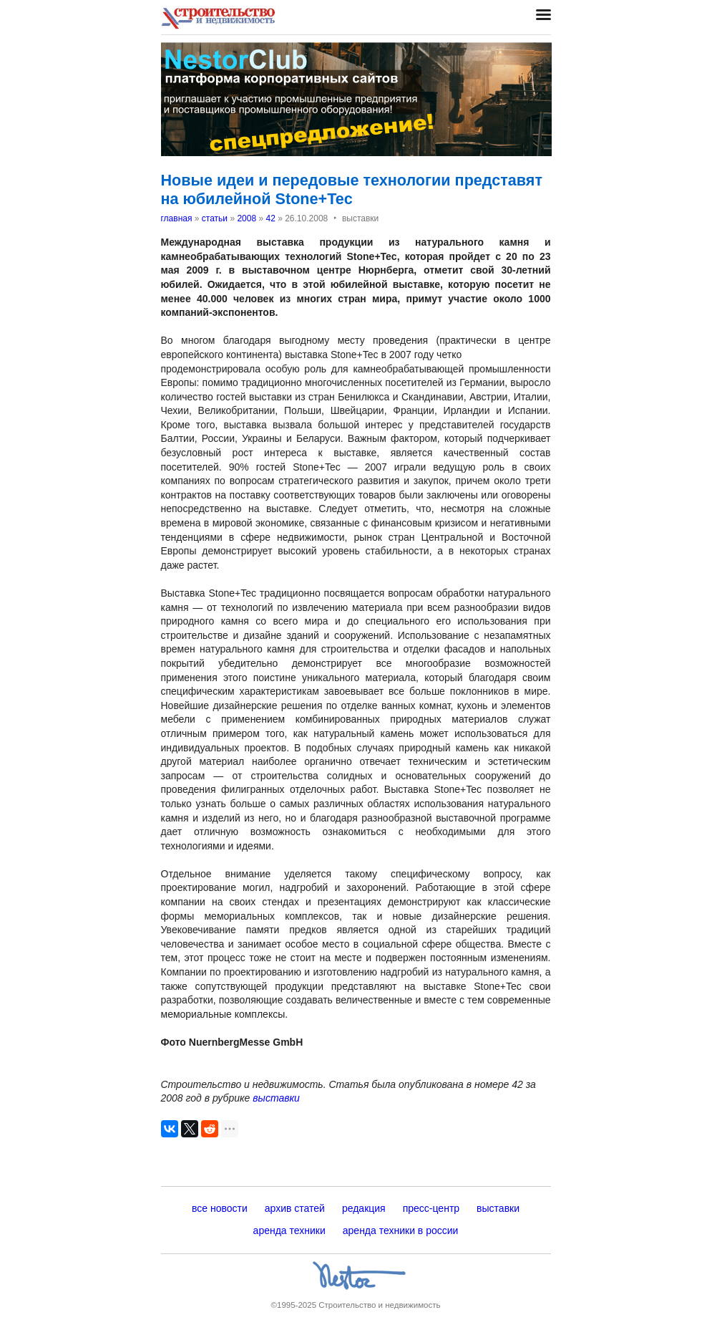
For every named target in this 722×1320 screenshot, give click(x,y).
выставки (276, 1098)
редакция (364, 1208)
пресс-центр (431, 1208)
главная (176, 218)
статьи (215, 218)
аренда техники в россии (401, 1230)
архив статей (295, 1208)
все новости (220, 1208)
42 (270, 218)
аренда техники (289, 1230)
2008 (246, 218)
